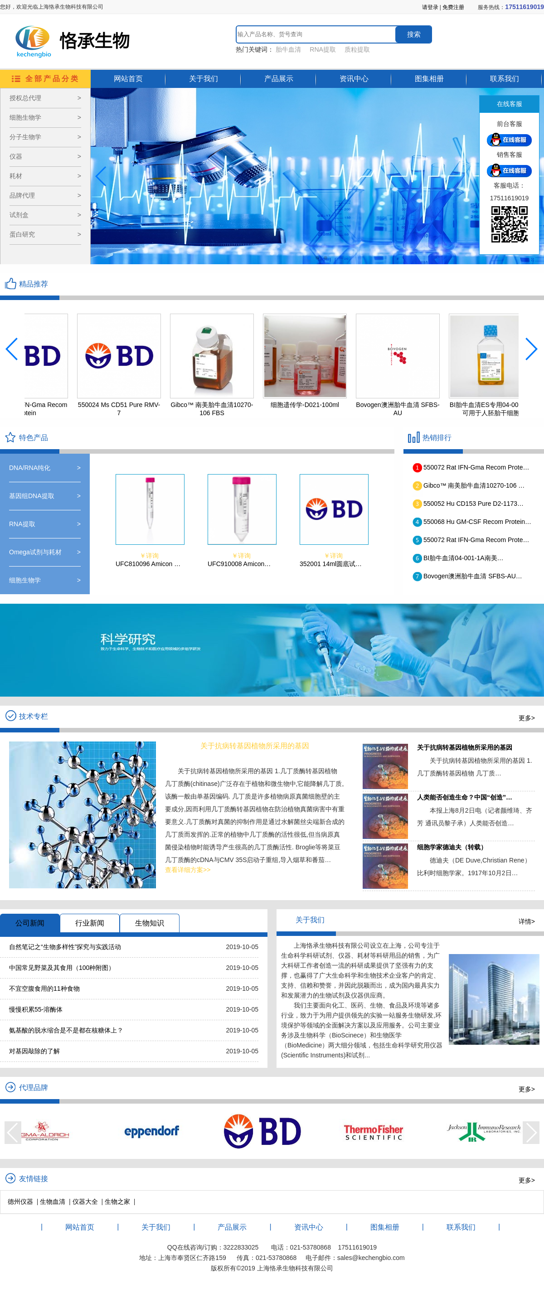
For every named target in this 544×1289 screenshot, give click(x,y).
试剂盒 (45, 215)
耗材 (45, 176)
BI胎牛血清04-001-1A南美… (463, 558)
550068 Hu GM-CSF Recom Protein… (477, 521)
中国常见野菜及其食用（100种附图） (62, 967)
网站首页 (128, 78)
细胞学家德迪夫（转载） (452, 847)
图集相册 (429, 78)
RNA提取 (323, 49)
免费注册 (453, 7)
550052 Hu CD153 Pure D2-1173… (473, 503)
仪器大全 (85, 1201)
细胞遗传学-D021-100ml (312, 404)
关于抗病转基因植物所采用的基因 (464, 747)
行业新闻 (89, 923)
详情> (527, 921)
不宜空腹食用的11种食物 (44, 988)
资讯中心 (354, 78)
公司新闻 (29, 923)
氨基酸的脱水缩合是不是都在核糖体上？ (66, 1030)
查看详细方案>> (187, 869)
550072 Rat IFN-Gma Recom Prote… (476, 467)
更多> (527, 718)
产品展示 (278, 78)
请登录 (430, 7)
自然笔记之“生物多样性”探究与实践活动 (65, 946)
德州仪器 (20, 1201)
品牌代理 (45, 195)
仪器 (45, 156)
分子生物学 (45, 137)
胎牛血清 (288, 49)
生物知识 (149, 923)
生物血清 (52, 1201)
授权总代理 (45, 98)
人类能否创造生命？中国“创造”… (464, 797)
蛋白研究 (45, 234)
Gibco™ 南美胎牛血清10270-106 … (474, 485)
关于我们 (203, 78)
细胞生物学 (45, 117)
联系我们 (504, 78)
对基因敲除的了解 (34, 1051)
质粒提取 (357, 49)
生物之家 (117, 1201)
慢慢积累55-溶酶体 (36, 1009)
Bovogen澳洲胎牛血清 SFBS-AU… (472, 576)
